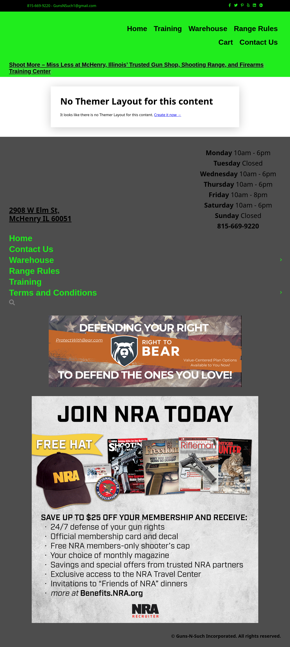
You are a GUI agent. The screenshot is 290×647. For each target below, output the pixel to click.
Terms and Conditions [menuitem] (53, 292)
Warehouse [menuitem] (207, 29)
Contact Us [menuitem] (258, 42)
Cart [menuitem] (225, 42)
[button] (281, 260)
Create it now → (167, 114)
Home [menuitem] (137, 29)
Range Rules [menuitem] (256, 29)
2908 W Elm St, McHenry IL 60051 (40, 214)
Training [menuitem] (168, 29)
